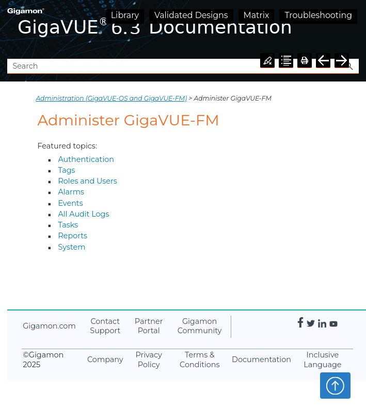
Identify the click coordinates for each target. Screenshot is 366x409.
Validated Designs (191, 15)
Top (335, 385)
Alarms (71, 192)
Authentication (86, 159)
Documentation (261, 359)
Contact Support (105, 326)
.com (49, 326)
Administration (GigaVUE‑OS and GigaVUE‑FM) (111, 98)
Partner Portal (149, 326)
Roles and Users (87, 181)
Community (200, 326)
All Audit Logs (83, 214)
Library (125, 15)
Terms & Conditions (200, 359)
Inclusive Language (322, 359)
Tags (66, 170)
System (71, 247)
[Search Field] (182, 66)
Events (70, 203)
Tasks (68, 225)
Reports (72, 235)
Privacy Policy (148, 359)
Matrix (256, 15)
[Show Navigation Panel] (353, 29)
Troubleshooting (318, 15)
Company (105, 359)
